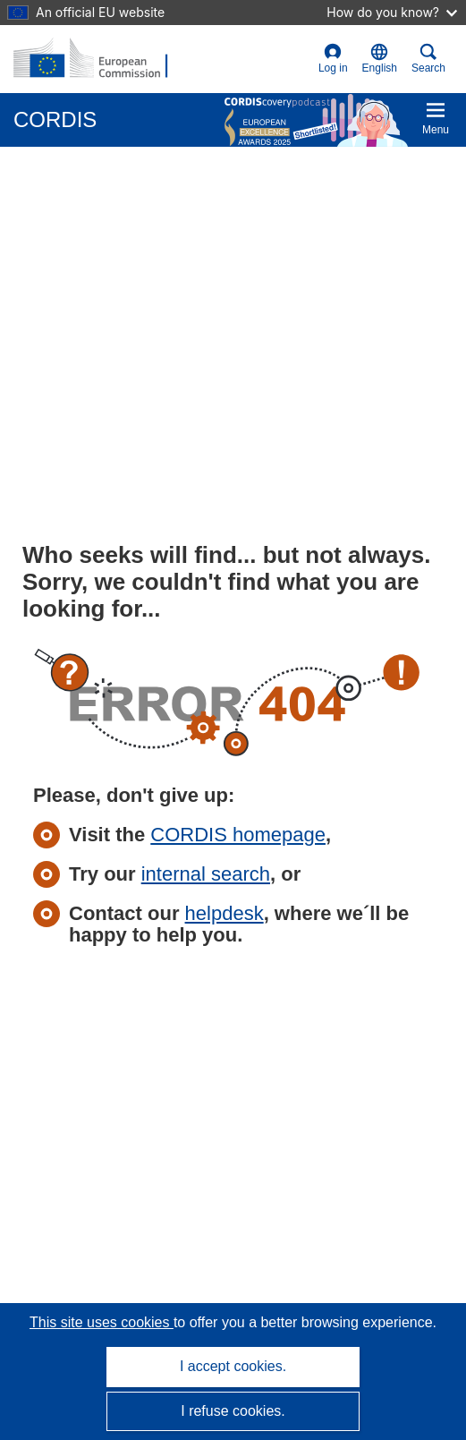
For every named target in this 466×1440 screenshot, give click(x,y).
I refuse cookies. (233, 1411)
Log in (333, 58)
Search (428, 58)
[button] (379, 59)
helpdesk (224, 913)
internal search (205, 874)
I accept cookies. (233, 1366)
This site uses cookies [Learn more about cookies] (102, 1322)
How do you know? (391, 12)
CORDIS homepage (238, 834)
